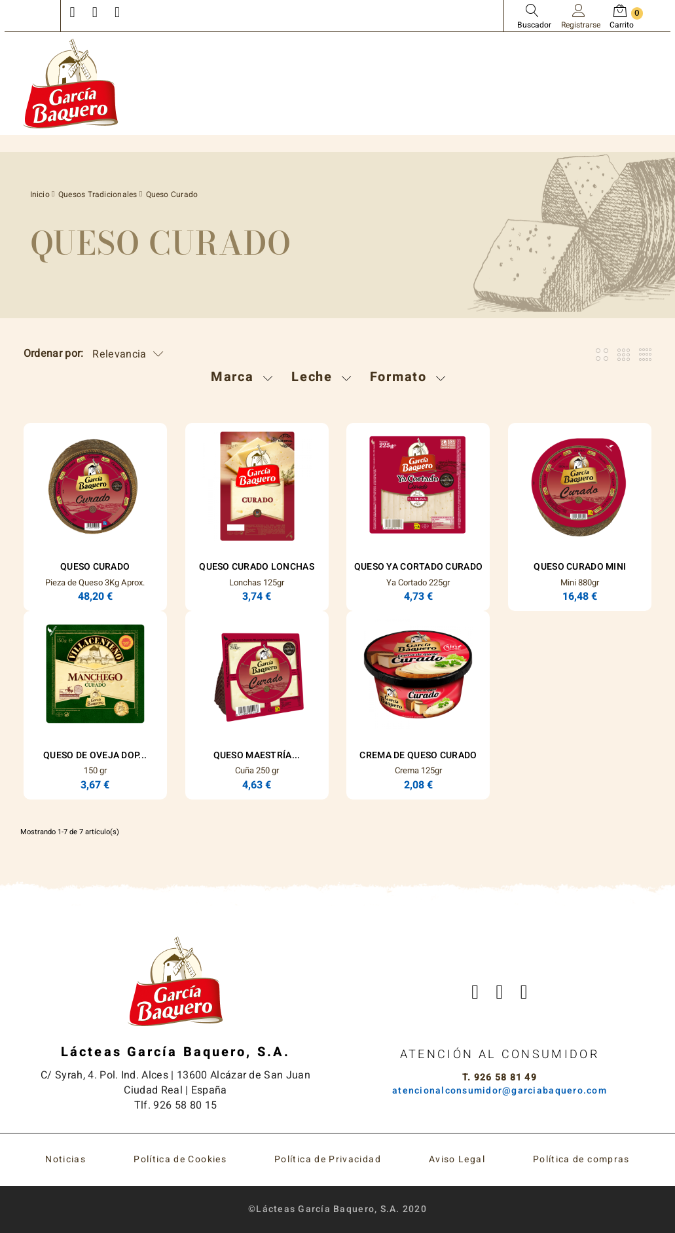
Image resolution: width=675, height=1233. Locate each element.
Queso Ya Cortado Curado (418, 567)
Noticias (65, 1159)
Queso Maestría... (257, 755)
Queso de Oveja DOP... (95, 755)
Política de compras (581, 1159)
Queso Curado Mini (580, 567)
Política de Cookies (180, 1159)
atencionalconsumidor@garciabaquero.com (499, 1090)
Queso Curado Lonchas (256, 567)
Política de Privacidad (327, 1159)
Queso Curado (95, 567)
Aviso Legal (457, 1159)
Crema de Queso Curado (418, 755)
